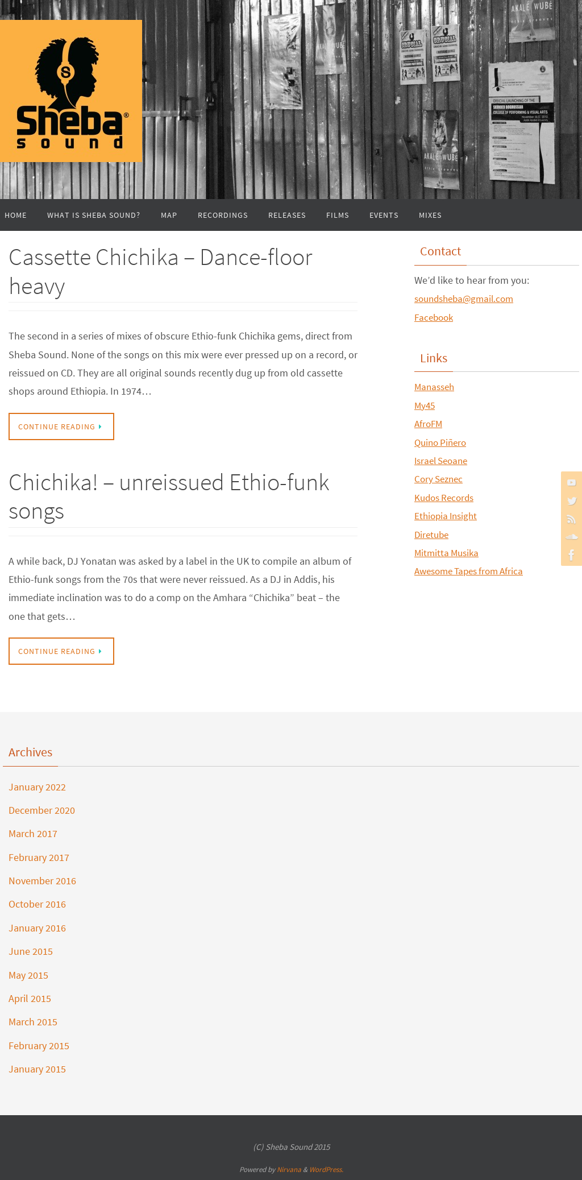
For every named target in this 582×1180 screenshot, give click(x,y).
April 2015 (30, 998)
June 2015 (31, 951)
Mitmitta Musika (448, 552)
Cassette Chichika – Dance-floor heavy (160, 271)
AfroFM (429, 423)
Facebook (435, 317)
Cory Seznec (440, 478)
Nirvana (289, 1169)
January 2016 (37, 927)
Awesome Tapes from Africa (473, 570)
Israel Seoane (443, 460)
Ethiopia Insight (447, 515)
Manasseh (436, 386)
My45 (425, 405)
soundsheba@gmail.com (467, 298)
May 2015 (28, 975)
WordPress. (326, 1169)
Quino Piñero (442, 442)
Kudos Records (446, 497)
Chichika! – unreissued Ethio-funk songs (169, 496)
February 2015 (39, 1045)
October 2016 (37, 903)
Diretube (432, 533)
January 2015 (37, 1068)
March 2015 (33, 1021)
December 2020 (42, 810)
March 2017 (33, 833)
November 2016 (42, 880)
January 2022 (37, 786)
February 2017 (39, 857)
